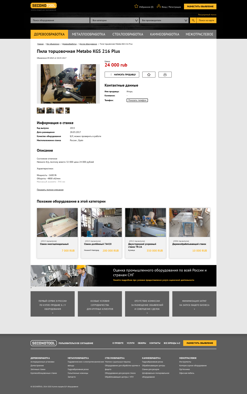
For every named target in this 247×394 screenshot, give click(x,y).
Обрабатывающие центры (153, 365)
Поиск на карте (206, 20)
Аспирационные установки (42, 361)
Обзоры (142, 343)
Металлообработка (88, 34)
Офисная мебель (186, 373)
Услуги (130, 343)
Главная (40, 44)
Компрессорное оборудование (193, 365)
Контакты (154, 343)
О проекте (117, 343)
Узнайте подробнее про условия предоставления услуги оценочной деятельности (153, 280)
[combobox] (114, 20)
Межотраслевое (199, 34)
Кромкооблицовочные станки (44, 373)
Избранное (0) (146, 7)
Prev (44, 88)
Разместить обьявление (200, 6)
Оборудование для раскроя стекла (120, 373)
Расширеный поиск (207, 15)
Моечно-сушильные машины (118, 361)
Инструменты (185, 361)
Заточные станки (38, 369)
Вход (164, 7)
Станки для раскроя (150, 369)
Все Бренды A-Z (172, 343)
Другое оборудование (88, 44)
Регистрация (175, 7)
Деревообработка (49, 34)
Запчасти (72, 377)
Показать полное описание (50, 190)
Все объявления (52, 44)
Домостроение (37, 365)
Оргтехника (184, 369)
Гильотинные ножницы (78, 373)
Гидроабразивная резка (78, 369)
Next (91, 88)
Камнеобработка (164, 34)
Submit (193, 20)
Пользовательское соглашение (76, 343)
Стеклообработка (127, 34)
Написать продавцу (123, 74)
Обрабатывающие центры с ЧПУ (119, 377)
